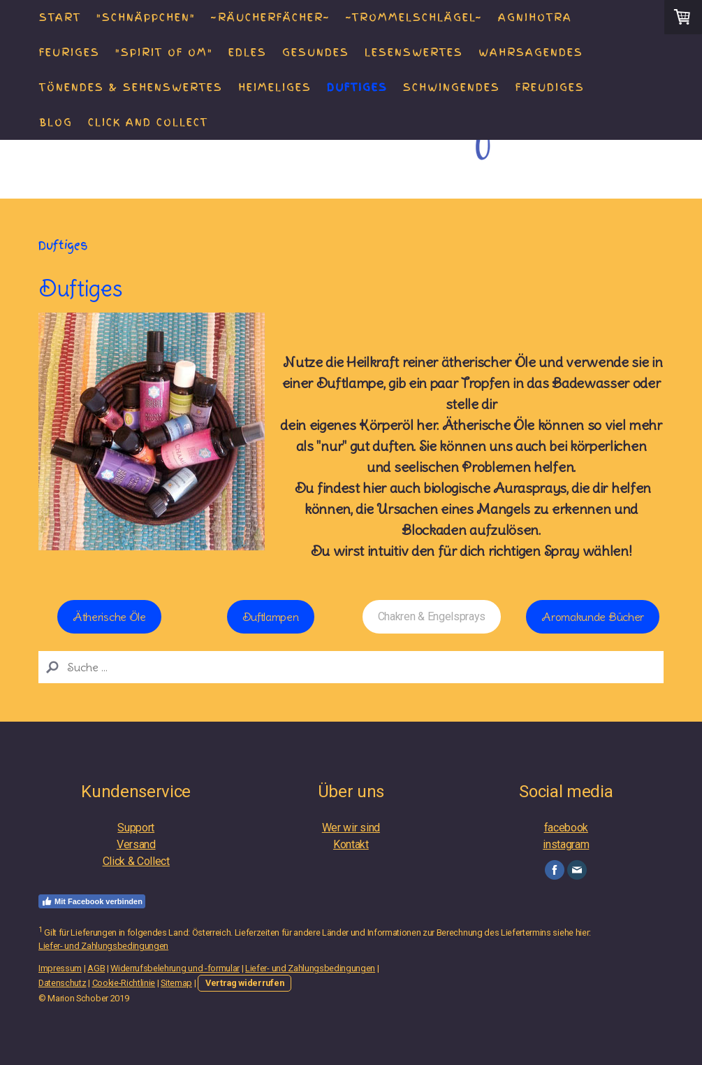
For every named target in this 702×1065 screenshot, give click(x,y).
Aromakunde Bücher (592, 617)
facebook (566, 827)
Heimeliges (275, 87)
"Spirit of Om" (164, 52)
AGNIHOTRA (535, 17)
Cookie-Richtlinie (124, 983)
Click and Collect (148, 122)
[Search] (351, 667)
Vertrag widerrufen (244, 983)
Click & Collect (136, 861)
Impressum (60, 968)
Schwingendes (451, 87)
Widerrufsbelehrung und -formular (175, 968)
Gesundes (315, 52)
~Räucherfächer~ (270, 17)
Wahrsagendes (530, 52)
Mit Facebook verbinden (91, 901)
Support (135, 827)
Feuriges (69, 52)
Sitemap (176, 983)
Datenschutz (62, 983)
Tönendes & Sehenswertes (131, 87)
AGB (96, 968)
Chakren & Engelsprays (431, 616)
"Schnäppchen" (146, 17)
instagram (566, 844)
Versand (136, 844)
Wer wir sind (351, 827)
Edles (247, 52)
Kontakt (351, 844)
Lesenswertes (414, 52)
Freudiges (550, 87)
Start (60, 17)
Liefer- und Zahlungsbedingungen (103, 946)
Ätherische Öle (109, 617)
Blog (56, 122)
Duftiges (357, 87)
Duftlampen (270, 617)
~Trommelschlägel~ (414, 17)
